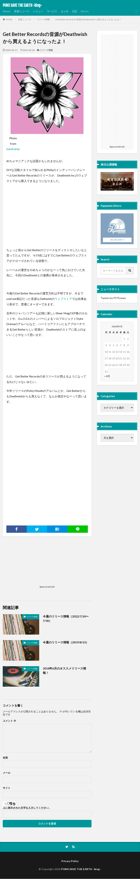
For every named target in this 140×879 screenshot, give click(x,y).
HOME (9, 19)
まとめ (64, 11)
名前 (5, 757)
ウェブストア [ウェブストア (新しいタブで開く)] (63, 298)
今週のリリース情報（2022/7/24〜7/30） (66, 618)
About (6, 11)
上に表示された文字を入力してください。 (27, 808)
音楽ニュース (21, 11)
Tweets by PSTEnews (113, 298)
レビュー (38, 11)
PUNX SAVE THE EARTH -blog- (22, 5)
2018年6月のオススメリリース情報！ (64, 670)
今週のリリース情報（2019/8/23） (66, 642)
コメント (9, 720)
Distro (85, 11)
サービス (52, 11)
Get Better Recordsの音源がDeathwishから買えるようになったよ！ (88, 19)
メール (6, 772)
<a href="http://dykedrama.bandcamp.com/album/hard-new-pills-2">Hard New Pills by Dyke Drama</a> (47, 348)
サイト (6, 788)
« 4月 (107, 376)
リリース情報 (43, 19)
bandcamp (13, 149)
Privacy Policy (70, 861)
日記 (74, 11)
